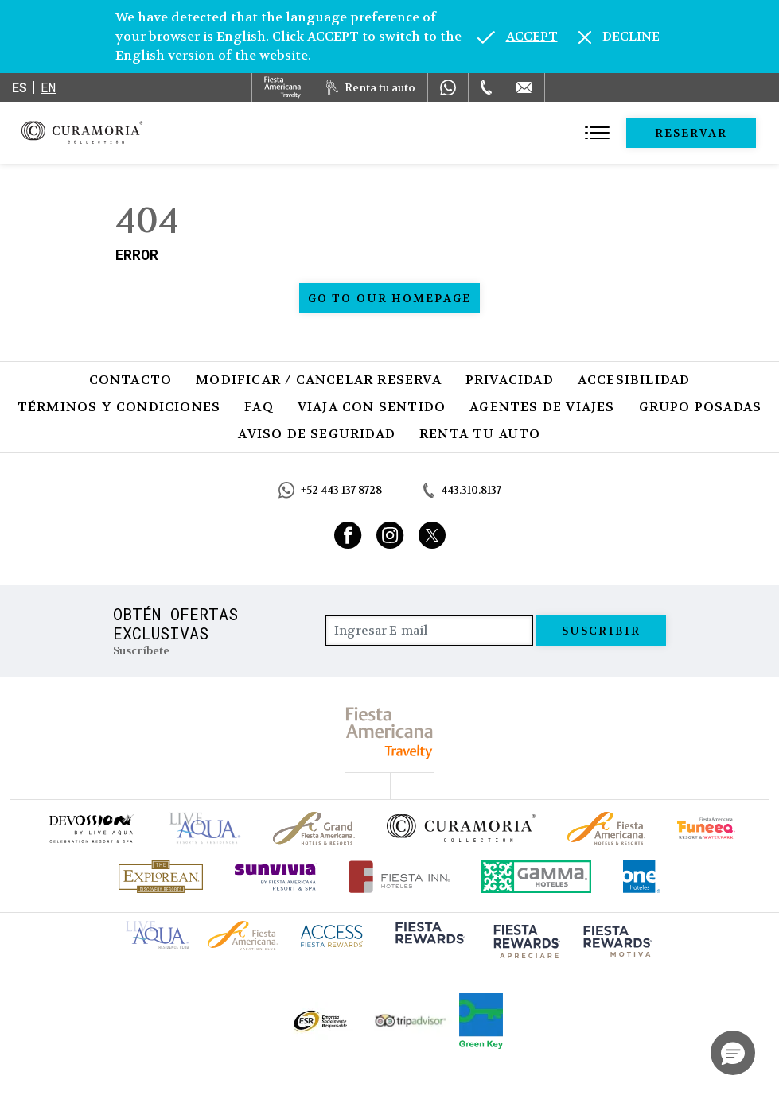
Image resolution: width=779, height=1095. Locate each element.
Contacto (131, 379)
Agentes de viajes (541, 406)
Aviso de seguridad (316, 433)
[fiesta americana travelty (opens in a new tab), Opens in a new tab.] (389, 732)
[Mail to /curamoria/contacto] (524, 87)
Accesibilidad (634, 379)
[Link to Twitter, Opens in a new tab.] (432, 535)
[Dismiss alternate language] (619, 36)
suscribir (601, 630)
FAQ (259, 406)
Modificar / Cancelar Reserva (319, 379)
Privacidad (509, 379)
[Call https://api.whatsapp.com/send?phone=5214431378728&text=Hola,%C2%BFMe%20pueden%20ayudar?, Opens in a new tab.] (330, 490)
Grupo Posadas (700, 406)
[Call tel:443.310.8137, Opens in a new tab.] (462, 491)
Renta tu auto (480, 433)
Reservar (691, 133)
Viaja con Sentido (372, 406)
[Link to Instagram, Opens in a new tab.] (390, 535)
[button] (733, 1053)
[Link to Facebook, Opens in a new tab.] (348, 535)
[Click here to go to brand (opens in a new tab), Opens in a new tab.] (91, 828)
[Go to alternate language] (517, 36)
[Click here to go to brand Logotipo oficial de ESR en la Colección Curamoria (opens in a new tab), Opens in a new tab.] (319, 1021)
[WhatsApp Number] (448, 87)
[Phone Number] (486, 87)
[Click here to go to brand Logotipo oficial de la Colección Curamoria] (461, 827)
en (48, 87)
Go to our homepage (389, 298)
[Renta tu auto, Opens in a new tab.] (370, 87)
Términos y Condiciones (119, 406)
